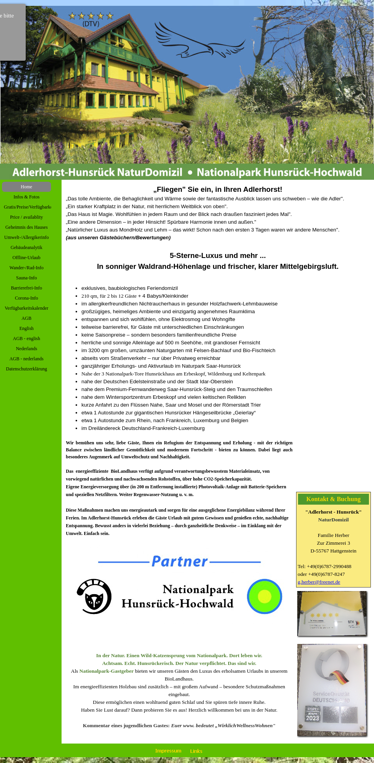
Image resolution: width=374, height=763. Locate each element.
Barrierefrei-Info (26, 288)
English (26, 328)
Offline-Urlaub (26, 257)
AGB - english (26, 338)
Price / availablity (26, 217)
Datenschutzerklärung (26, 369)
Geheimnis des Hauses (26, 227)
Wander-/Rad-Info (26, 267)
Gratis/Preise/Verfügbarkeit (29, 207)
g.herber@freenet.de (319, 582)
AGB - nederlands (26, 358)
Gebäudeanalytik (26, 247)
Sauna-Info (26, 278)
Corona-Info (26, 298)
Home (26, 186)
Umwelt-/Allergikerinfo (26, 237)
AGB (26, 318)
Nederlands (26, 348)
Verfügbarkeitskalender (26, 308)
